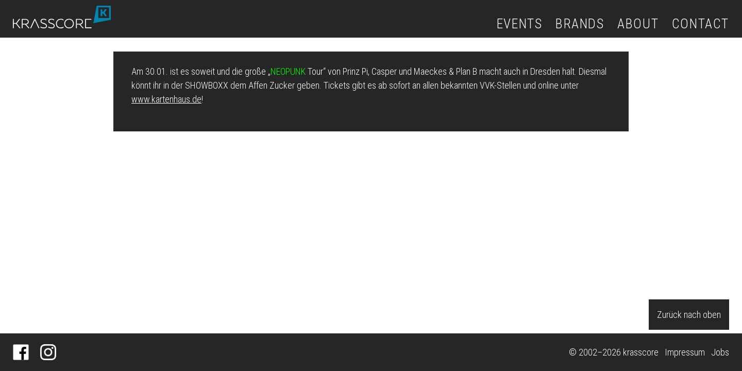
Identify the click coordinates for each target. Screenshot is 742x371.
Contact (700, 23)
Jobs (720, 352)
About (638, 23)
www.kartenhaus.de (166, 99)
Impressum (685, 352)
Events (520, 23)
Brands (579, 23)
